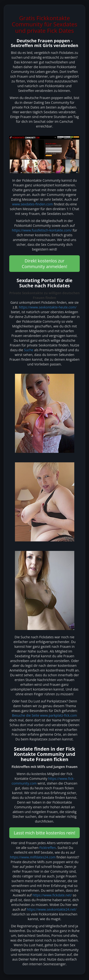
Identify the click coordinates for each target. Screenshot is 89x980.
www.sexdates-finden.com (32, 204)
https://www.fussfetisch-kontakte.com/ (42, 230)
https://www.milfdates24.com (33, 857)
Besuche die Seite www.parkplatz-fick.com (44, 715)
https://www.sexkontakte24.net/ (51, 909)
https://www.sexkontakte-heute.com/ (47, 307)
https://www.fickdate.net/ (52, 895)
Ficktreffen (47, 847)
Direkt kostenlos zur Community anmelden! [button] (44, 263)
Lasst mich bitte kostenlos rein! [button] (44, 833)
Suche (28, 350)
